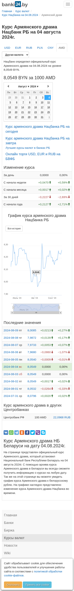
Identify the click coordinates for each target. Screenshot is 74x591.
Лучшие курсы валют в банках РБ (28, 147)
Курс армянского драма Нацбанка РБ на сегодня (38, 129)
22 (29, 112)
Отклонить (13, 584)
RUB (29, 47)
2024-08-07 (11, 344)
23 (35, 112)
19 (9, 112)
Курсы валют (14, 538)
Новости (10, 545)
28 (22, 117)
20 (16, 112)
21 (22, 112)
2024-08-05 (11, 359)
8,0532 (31, 388)
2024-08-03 (11, 374)
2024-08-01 (11, 388)
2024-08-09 (11, 330)
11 (48, 102)
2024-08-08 (11, 337)
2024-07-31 (11, 395)
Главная (10, 515)
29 (9, 97)
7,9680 (31, 352)
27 (16, 117)
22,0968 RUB (61, 417)
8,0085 (31, 330)
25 (48, 112)
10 (42, 102)
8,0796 (31, 395)
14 (22, 107)
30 (16, 97)
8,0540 (31, 359)
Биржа (9, 530)
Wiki (7, 553)
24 (42, 112)
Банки (9, 523)
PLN (40, 47)
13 (16, 107)
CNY (51, 47)
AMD (62, 47)
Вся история (14, 228)
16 (35, 107)
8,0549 (31, 366)
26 (9, 117)
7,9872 (31, 337)
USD (7, 47)
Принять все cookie (37, 584)
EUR (18, 47)
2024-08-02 (11, 381)
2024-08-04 (11, 366)
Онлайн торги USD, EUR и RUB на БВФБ (33, 156)
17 (42, 107)
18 (48, 107)
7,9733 (31, 344)
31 (22, 97)
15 (29, 107)
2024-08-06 (11, 352)
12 (9, 107)
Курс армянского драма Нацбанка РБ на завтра (38, 140)
